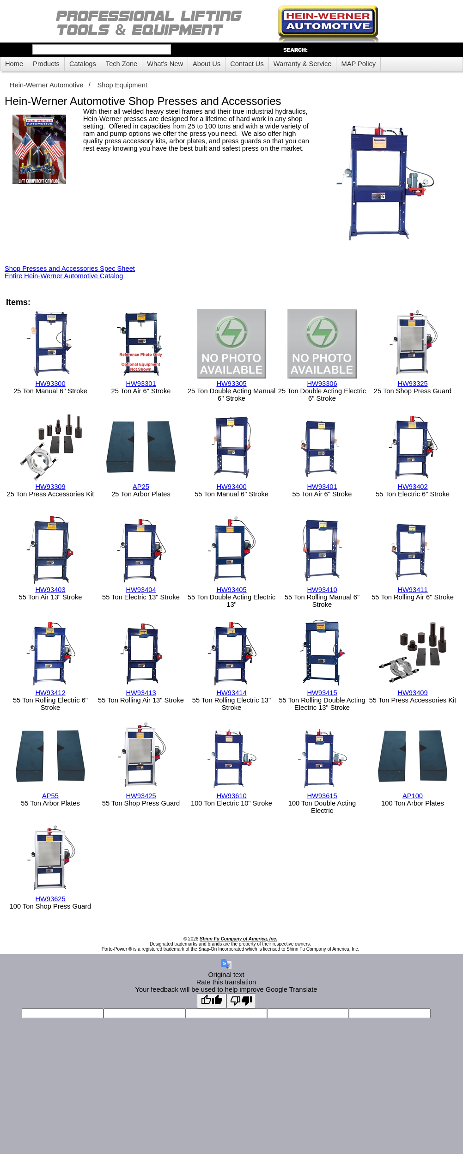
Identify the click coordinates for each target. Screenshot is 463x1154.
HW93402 (412, 486)
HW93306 (322, 383)
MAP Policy (358, 63)
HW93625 (50, 899)
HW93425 (141, 796)
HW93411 (412, 589)
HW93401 (322, 486)
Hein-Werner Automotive (46, 85)
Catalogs (82, 63)
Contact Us (247, 63)
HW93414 (231, 692)
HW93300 (50, 383)
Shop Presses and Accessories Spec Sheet (70, 268)
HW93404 (141, 589)
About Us (206, 63)
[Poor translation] (241, 1000)
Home (14, 63)
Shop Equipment (122, 85)
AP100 (412, 796)
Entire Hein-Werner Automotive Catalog (64, 276)
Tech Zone (121, 63)
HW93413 (141, 692)
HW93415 (322, 692)
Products (46, 63)
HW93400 (231, 486)
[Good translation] (211, 1000)
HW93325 (412, 383)
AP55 (50, 796)
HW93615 (322, 796)
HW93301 (141, 383)
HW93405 (231, 589)
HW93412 (50, 692)
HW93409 (412, 692)
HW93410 (322, 589)
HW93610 (231, 796)
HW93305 (231, 383)
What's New (165, 63)
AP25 (141, 486)
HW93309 (50, 486)
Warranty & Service (303, 63)
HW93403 (50, 589)
